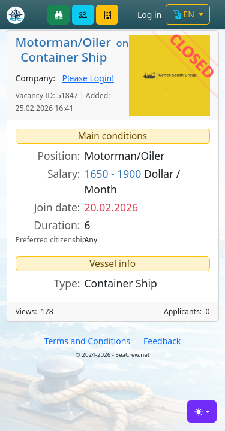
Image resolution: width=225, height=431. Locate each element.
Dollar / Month (133, 181)
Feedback (162, 341)
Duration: (57, 225)
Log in (149, 14)
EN (185, 14)
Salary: (63, 173)
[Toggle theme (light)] (202, 411)
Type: (67, 283)
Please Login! (88, 78)
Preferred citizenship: (48, 240)
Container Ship (121, 283)
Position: (59, 155)
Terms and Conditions (87, 341)
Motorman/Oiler (125, 155)
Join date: (57, 207)
